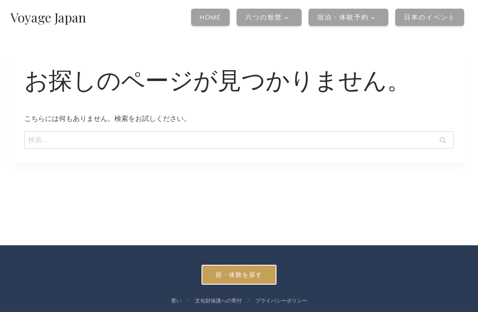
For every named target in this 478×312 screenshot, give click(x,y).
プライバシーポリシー (281, 300)
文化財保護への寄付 (218, 300)
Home (210, 17)
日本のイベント (429, 17)
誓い (176, 300)
